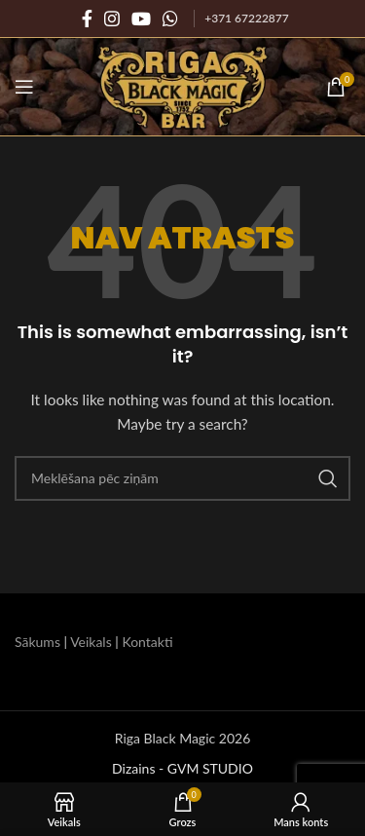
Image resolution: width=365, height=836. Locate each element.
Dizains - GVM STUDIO (182, 768)
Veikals (91, 641)
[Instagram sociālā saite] (112, 18)
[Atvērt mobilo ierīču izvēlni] (24, 86)
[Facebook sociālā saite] (87, 18)
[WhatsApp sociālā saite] (170, 18)
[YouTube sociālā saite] (141, 18)
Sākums (37, 641)
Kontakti (147, 641)
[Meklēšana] (182, 478)
